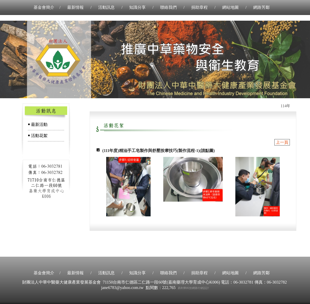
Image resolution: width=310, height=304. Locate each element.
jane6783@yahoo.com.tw (122, 287)
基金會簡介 (44, 7)
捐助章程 (199, 7)
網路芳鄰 (261, 7)
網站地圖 (230, 7)
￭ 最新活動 (38, 124)
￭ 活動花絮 (38, 135)
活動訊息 (106, 7)
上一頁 (282, 142)
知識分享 (137, 7)
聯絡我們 (168, 7)
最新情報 (75, 7)
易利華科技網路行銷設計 (193, 288)
